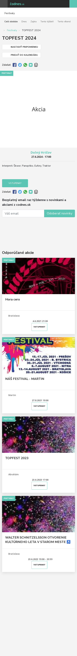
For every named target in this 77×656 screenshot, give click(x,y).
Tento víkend (64, 21)
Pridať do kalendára (24, 55)
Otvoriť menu (4, 4)
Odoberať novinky (59, 213)
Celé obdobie (11, 21)
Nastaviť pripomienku (24, 46)
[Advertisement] (38, 229)
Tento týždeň (47, 21)
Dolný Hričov (41, 152)
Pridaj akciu (73, 4)
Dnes (24, 21)
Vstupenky (15, 183)
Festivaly (12, 30)
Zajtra (34, 21)
